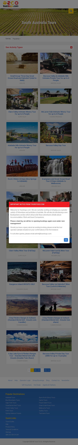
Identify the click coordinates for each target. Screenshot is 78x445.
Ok (66, 240)
